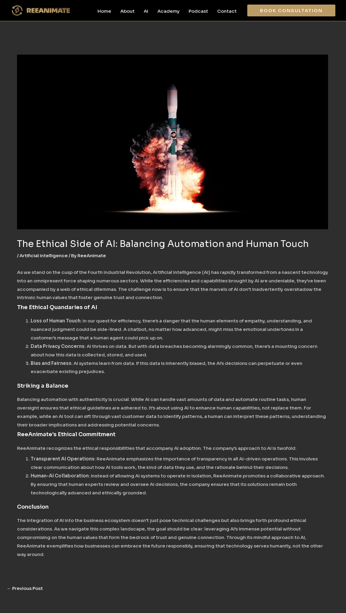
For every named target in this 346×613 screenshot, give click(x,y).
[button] (291, 10)
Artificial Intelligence (43, 255)
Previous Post (25, 588)
